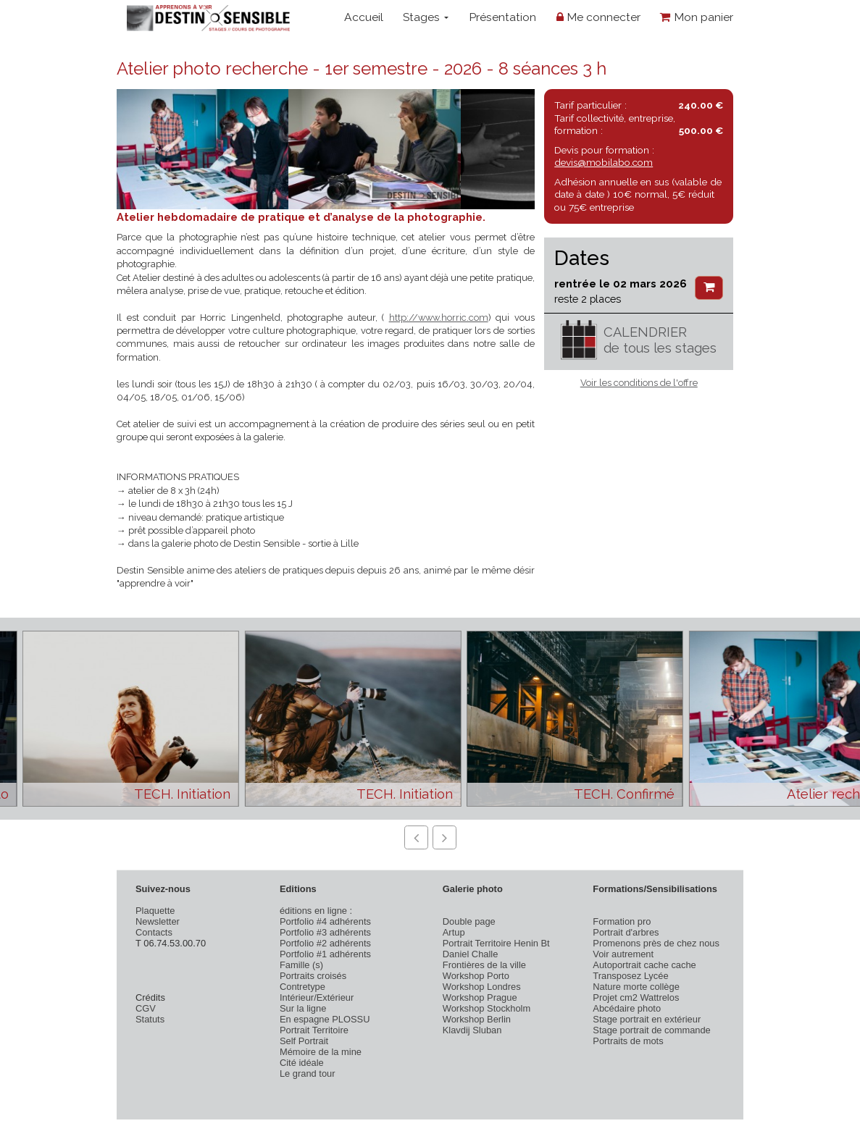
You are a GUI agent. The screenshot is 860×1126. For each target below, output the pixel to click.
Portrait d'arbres (626, 932)
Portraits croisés (313, 975)
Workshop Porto (476, 975)
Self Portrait (304, 1040)
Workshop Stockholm (486, 1008)
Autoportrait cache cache (644, 964)
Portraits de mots (628, 1040)
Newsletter (157, 921)
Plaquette (155, 910)
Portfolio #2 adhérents (325, 943)
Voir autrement (623, 954)
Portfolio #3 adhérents (325, 932)
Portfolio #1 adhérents (325, 954)
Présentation (502, 17)
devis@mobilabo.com (603, 162)
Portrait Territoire (314, 1030)
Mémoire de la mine (321, 1051)
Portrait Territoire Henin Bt (496, 943)
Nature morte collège (636, 986)
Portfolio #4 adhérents (325, 921)
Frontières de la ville (484, 964)
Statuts (149, 1019)
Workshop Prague (480, 997)
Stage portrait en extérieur (647, 1019)
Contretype (302, 986)
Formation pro (622, 921)
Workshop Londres (482, 986)
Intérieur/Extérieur (317, 997)
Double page (469, 921)
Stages (425, 17)
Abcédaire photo (627, 1008)
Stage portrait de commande (651, 1030)
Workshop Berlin (477, 1019)
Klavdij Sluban (472, 1030)
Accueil (363, 17)
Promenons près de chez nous (656, 943)
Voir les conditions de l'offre (639, 382)
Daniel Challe (470, 954)
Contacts (153, 932)
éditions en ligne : (316, 910)
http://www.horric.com (438, 317)
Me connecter (598, 17)
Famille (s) (301, 964)
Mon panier (696, 17)
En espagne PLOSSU (325, 1019)
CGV (145, 1008)
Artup (454, 932)
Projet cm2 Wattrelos (636, 997)
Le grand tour (307, 1073)
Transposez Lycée (630, 975)
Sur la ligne (303, 1008)
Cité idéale (302, 1062)
